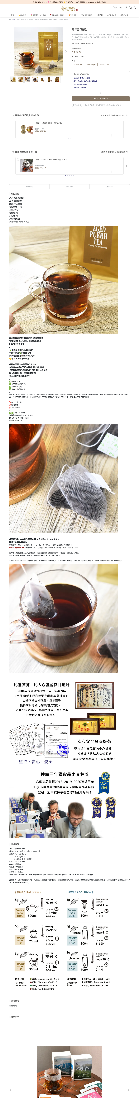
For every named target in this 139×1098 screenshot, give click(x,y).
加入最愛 (77, 105)
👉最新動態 (22, 15)
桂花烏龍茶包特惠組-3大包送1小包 (84, 1053)
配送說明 (60, 1076)
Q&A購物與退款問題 (72, 1076)
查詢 (10, 1076)
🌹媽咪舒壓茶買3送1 (57, 15)
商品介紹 (29, 184)
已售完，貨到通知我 (100, 98)
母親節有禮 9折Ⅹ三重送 (82, 78)
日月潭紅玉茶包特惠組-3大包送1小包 (54, 1053)
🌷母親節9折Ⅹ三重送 (38, 15)
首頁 (12, 15)
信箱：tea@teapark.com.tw (19, 1088)
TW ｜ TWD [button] (118, 8)
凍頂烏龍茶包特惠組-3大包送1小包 (113, 1053)
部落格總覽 (124, 15)
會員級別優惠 (49, 1076)
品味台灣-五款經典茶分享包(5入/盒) (25, 1053)
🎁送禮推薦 (72, 15)
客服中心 (12, 1078)
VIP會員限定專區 (86, 15)
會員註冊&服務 (37, 1076)
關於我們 (18, 1076)
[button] (66, 51)
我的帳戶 (27, 1076)
